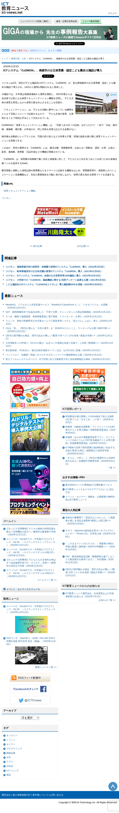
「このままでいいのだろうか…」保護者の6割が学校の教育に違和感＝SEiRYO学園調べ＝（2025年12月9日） (90, 546)
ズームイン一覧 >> (47, 580)
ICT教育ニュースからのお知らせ (81, 586)
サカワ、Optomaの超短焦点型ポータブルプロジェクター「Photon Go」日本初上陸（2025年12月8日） (90, 533)
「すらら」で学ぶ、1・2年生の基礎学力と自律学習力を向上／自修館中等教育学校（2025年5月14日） (90, 461)
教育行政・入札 (18, 58)
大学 (8, 757)
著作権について (40, 795)
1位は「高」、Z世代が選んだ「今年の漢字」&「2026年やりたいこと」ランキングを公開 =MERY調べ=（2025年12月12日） (58, 330)
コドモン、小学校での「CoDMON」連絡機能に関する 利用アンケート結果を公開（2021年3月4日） (56, 280)
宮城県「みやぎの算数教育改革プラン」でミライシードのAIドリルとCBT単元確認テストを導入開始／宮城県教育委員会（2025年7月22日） (90, 440)
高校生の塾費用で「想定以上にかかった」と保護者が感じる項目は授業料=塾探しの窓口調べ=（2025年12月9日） (90, 520)
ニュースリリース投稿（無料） (35, 21)
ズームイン (9, 521)
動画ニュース (11, 598)
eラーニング (12, 770)
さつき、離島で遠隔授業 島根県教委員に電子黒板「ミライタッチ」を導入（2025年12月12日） (55, 316)
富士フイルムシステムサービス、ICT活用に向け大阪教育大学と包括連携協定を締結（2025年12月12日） (59, 359)
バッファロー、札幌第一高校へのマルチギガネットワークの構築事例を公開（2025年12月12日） (55, 355)
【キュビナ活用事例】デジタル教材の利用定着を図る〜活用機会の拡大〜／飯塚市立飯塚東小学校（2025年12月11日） (31, 531)
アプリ (9, 761)
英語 (8, 775)
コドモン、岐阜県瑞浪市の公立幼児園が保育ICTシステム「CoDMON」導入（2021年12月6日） (54, 271)
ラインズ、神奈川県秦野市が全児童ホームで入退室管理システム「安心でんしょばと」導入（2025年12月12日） (59, 322)
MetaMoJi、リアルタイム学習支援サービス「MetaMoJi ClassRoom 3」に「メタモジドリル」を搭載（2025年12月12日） (57, 306)
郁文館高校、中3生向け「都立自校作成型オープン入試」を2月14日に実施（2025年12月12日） (54, 350)
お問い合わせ (56, 795)
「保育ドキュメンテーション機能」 (20, 191)
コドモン (6, 198)
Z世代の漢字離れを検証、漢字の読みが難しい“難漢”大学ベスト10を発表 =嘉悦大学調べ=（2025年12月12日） (59, 337)
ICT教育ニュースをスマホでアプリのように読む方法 (89, 491)
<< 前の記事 (36, 246)
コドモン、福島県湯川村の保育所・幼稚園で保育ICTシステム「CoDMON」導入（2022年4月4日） (56, 266)
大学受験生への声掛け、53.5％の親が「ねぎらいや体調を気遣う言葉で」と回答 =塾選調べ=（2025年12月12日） (59, 344)
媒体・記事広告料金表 (66, 21)
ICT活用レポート (72, 409)
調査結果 (10, 753)
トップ (5, 58)
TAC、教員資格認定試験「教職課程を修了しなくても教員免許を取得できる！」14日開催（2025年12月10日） (90, 559)
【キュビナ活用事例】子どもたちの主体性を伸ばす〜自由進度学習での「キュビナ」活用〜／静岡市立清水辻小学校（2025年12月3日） (31, 562)
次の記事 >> (83, 246)
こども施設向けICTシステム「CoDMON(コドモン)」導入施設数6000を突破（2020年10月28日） (55, 284)
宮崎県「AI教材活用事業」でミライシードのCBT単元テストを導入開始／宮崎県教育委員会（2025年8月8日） (90, 429)
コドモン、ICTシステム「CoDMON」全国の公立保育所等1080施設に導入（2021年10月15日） (54, 275)
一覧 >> (112, 467)
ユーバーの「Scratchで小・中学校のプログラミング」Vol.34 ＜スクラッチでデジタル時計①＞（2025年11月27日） (30, 573)
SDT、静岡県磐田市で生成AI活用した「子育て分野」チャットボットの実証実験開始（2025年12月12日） (59, 312)
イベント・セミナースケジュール (23, 589)
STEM (9, 766)
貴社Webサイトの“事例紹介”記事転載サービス (88, 485)
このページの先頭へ (112, 786)
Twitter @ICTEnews (30, 700)
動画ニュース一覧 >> (46, 667)
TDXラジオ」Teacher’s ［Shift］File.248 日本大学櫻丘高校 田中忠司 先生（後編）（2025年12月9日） (31, 650)
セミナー (10, 744)
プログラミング (14, 748)
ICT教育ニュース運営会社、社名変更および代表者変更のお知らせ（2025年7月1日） (89, 595)
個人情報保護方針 (22, 795)
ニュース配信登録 (91, 21)
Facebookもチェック (30, 689)
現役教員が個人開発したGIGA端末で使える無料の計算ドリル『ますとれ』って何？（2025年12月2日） (89, 419)
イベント (10, 740)
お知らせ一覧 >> (107, 600)
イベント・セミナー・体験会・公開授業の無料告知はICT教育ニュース (90, 498)
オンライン (12, 735)
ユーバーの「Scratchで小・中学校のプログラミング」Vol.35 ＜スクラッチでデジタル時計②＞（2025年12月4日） (30, 552)
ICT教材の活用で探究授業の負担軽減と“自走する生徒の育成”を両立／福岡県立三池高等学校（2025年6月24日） (90, 450)
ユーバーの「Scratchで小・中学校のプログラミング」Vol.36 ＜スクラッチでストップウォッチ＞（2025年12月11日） (30, 542)
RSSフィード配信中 (30, 678)
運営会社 (6, 795)
